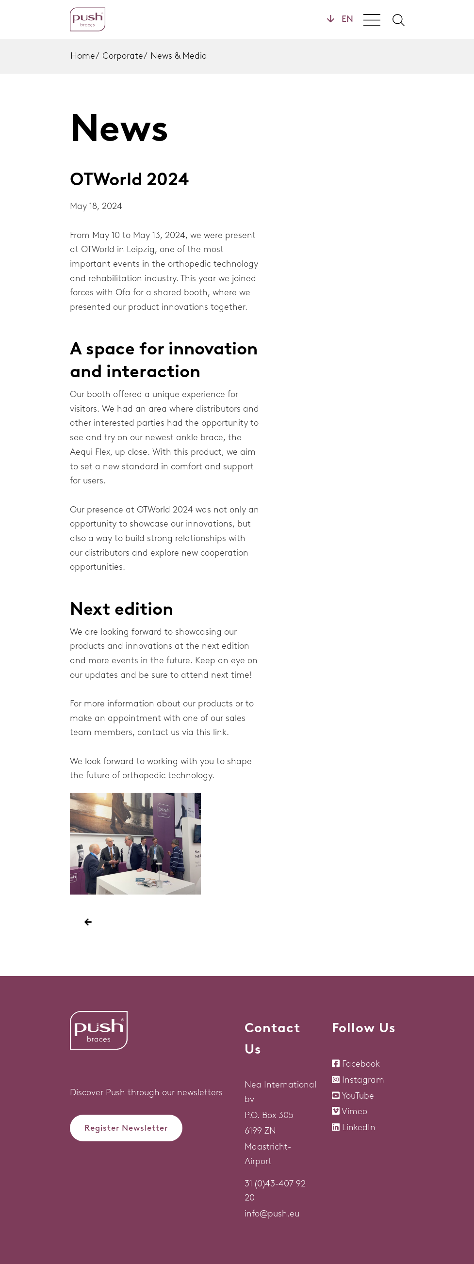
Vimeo (354, 1111)
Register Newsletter (126, 1128)
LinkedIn (359, 1127)
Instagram (363, 1079)
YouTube (358, 1095)
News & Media (178, 55)
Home (82, 55)
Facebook (361, 1063)
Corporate (122, 55)
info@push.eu (272, 1213)
